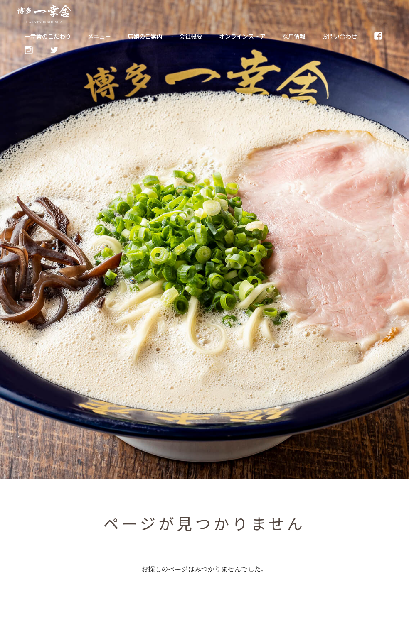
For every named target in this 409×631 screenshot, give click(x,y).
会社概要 (190, 36)
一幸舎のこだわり (48, 36)
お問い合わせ (339, 36)
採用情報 (294, 36)
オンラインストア (242, 36)
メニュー (99, 36)
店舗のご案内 (145, 36)
